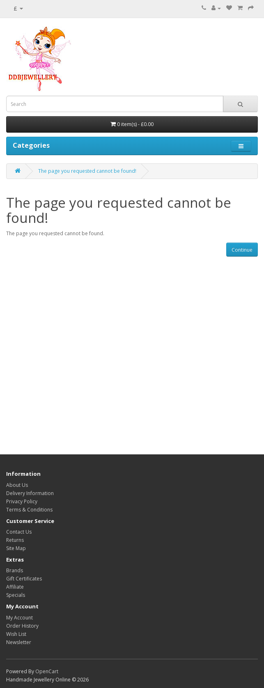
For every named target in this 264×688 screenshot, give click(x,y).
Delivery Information (30, 493)
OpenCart (46, 671)
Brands (14, 570)
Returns (15, 540)
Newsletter (18, 642)
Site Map (16, 548)
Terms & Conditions (29, 509)
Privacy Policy (21, 501)
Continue (242, 249)
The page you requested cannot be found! (87, 170)
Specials (15, 595)
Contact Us (19, 531)
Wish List (16, 634)
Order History (22, 625)
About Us (17, 485)
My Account (19, 617)
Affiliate (15, 586)
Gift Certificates (24, 578)
